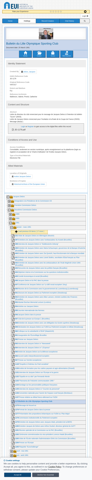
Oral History (69, 21)
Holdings (27, 21)
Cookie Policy (54, 467)
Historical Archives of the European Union (28, 184)
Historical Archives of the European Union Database (25, 6)
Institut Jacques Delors (21, 176)
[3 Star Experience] (56, 11)
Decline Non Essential (45, 475)
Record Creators (48, 21)
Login (85, 16)
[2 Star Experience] (53, 11)
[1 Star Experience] (51, 11)
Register (31, 126)
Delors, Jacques (28, 72)
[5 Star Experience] (61, 11)
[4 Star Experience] (58, 11)
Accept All (17, 475)
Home (10, 21)
